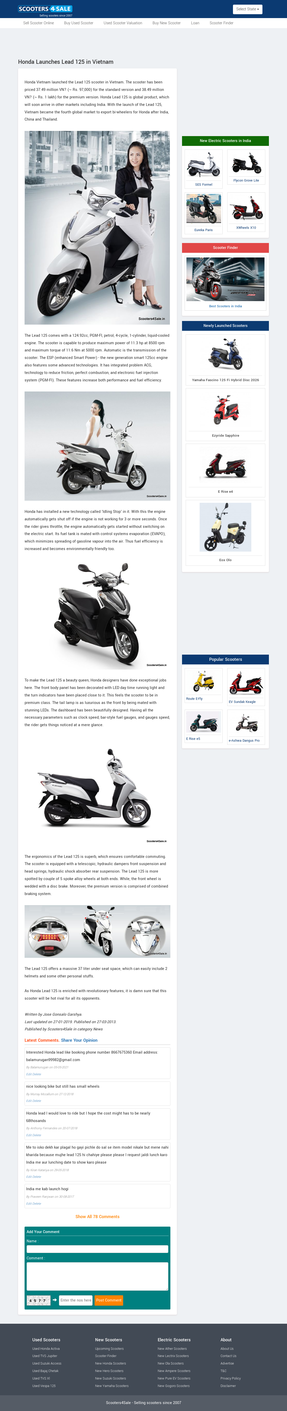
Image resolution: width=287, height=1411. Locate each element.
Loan (195, 23)
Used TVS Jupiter (44, 1356)
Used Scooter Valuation (123, 23)
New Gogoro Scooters (174, 1386)
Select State (247, 9)
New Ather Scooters (172, 1348)
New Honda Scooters (110, 1363)
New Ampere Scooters (174, 1371)
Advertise (227, 1363)
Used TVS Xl (41, 1378)
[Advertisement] (143, 42)
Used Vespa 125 (44, 1386)
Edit (29, 1074)
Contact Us (228, 1356)
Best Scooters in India (225, 283)
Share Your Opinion (79, 1040)
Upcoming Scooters (109, 1348)
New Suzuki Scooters (110, 1378)
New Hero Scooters (109, 1371)
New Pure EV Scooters (174, 1378)
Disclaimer (228, 1386)
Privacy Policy (231, 1378)
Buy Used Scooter (78, 23)
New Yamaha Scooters (112, 1386)
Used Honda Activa (46, 1348)
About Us (227, 1348)
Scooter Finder (221, 23)
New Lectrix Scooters (173, 1356)
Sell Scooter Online (38, 23)
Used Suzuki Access (46, 1363)
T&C (223, 1371)
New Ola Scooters (171, 1363)
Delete (36, 1074)
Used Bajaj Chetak (45, 1371)
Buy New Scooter (167, 23)
